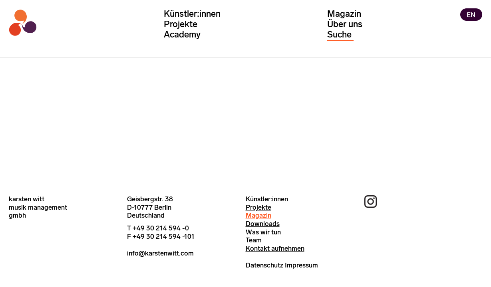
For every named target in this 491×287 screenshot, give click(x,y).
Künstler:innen (192, 13)
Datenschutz (264, 265)
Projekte (180, 24)
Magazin (344, 13)
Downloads (263, 224)
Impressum (301, 265)
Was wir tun (263, 232)
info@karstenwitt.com (160, 253)
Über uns (344, 24)
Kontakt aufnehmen (275, 248)
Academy (182, 34)
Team (254, 240)
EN (471, 14)
